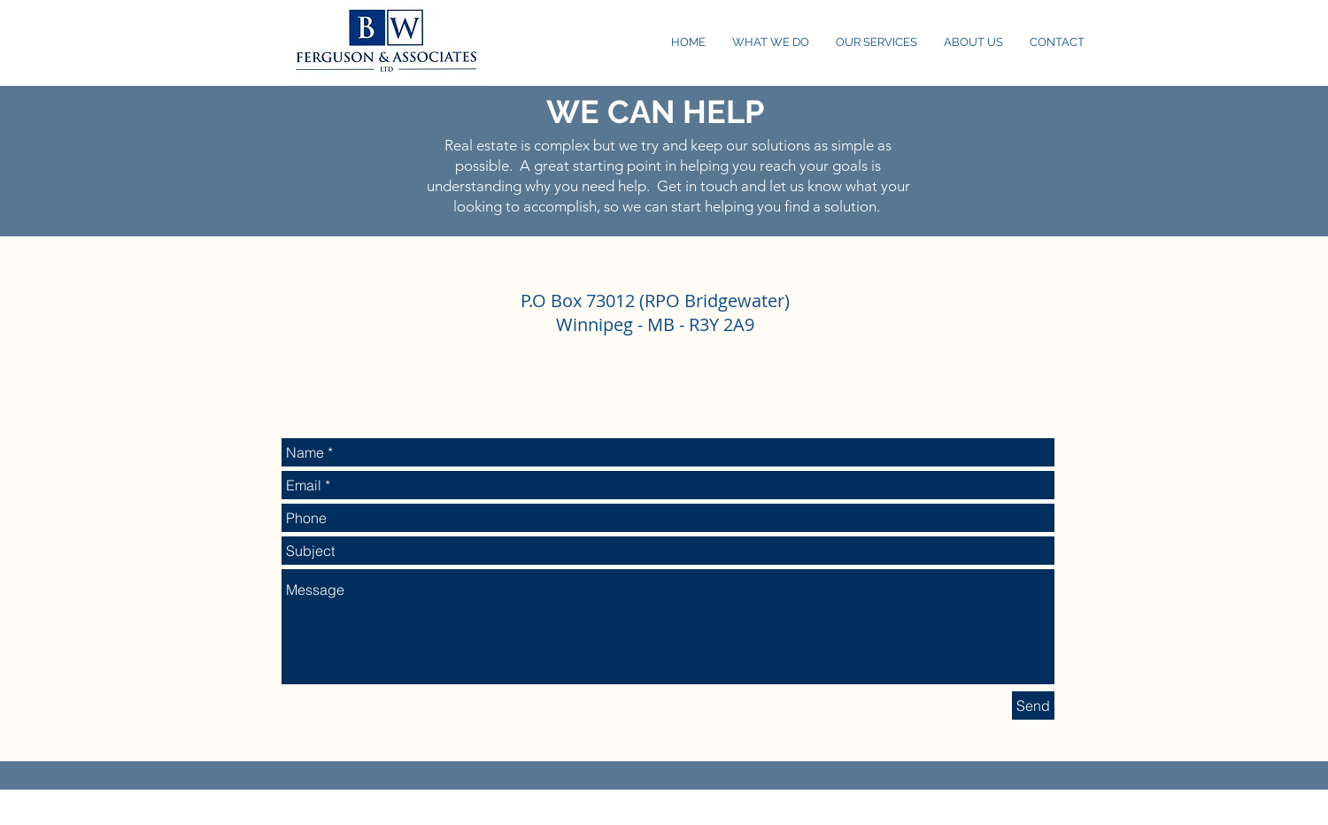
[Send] (1033, 705)
